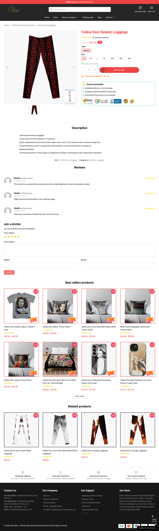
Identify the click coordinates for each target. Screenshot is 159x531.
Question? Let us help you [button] (147, 528)
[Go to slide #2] (47, 109)
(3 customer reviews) (100, 38)
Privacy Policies (49, 503)
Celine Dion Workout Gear (23, 25)
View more (79, 396)
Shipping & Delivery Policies (92, 496)
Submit (9, 272)
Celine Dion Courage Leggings (94, 450)
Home (6, 25)
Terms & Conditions (50, 499)
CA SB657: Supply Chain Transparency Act (59, 510)
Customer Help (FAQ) (90, 510)
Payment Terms (88, 499)
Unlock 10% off (154, 520)
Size (83, 54)
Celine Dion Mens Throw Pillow (56, 327)
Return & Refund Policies (91, 503)
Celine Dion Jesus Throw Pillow (18, 380)
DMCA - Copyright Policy (52, 506)
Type (83, 46)
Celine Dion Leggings (46, 25)
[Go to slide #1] (34, 109)
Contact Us (86, 506)
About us (46, 496)
